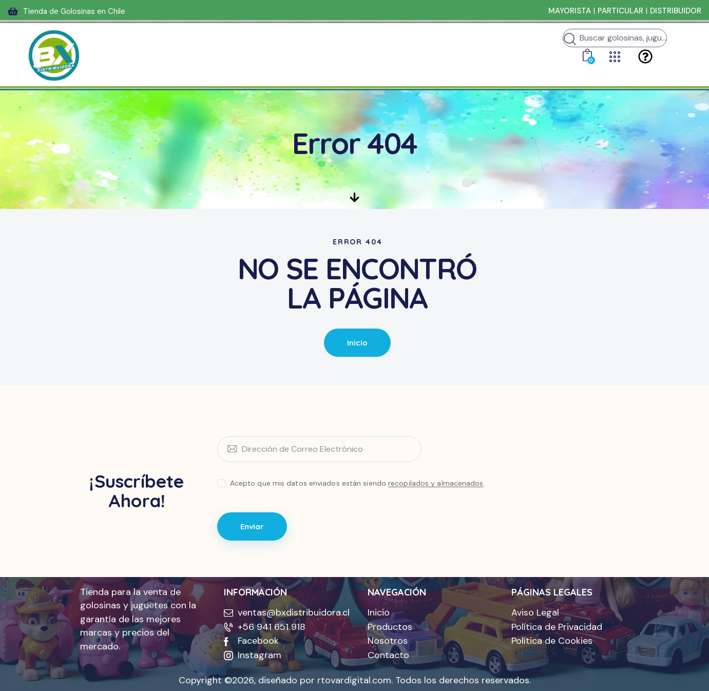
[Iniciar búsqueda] (570, 39)
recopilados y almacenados (436, 483)
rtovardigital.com (354, 680)
